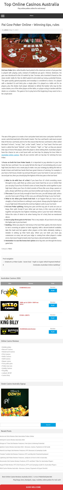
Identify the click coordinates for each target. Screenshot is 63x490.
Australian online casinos (10, 155)
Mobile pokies (6, 347)
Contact (36, 477)
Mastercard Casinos (8, 351)
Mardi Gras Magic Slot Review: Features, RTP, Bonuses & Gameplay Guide (23, 450)
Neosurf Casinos (7, 349)
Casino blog (6, 375)
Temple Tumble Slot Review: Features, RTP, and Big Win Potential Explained (24, 454)
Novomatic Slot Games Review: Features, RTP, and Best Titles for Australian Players (26, 461)
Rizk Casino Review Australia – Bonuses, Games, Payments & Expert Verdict (23, 468)
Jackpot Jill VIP (7, 373)
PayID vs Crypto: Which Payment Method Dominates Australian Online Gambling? (46, 265)
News (10, 248)
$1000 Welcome (33, 487)
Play (53, 290)
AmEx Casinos (6, 356)
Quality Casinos (7, 368)
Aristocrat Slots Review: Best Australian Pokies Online (17, 436)
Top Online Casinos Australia (31, 4)
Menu (31, 16)
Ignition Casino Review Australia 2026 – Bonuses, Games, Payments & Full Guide (25, 447)
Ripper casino (6, 361)
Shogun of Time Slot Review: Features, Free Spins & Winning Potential (22, 443)
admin (6, 30)
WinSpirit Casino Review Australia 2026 (12, 440)
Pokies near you (7, 366)
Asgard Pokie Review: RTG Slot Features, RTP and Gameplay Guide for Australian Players (28, 465)
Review (52, 287)
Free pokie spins (7, 363)
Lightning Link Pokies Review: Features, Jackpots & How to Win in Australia (23, 457)
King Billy (5, 370)
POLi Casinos (6, 354)
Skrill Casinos (6, 359)
